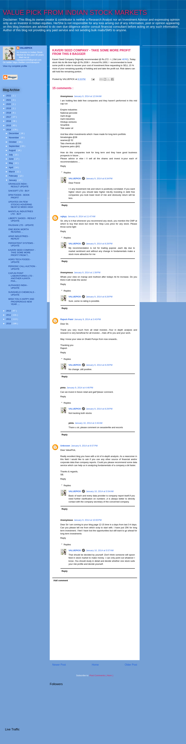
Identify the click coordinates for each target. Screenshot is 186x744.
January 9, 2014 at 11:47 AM (81, 216)
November (14, 137)
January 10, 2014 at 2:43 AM (88, 423)
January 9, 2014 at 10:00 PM (88, 520)
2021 (9, 100)
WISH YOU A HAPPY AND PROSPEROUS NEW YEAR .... (21, 301)
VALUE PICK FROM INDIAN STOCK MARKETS (75, 12)
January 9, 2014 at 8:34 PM (99, 178)
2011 (9, 319)
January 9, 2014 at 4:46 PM (80, 387)
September (14, 146)
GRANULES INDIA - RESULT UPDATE (18, 185)
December (14, 133)
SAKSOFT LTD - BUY (18, 190)
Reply (63, 166)
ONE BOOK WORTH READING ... (18, 230)
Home (95, 664)
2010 (9, 323)
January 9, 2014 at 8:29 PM (99, 365)
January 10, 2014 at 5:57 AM (99, 550)
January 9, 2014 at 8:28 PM (99, 243)
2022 (9, 95)
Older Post (131, 664)
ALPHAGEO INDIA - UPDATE (18, 286)
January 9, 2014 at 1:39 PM (87, 272)
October (13, 142)
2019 (9, 108)
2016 (9, 121)
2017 (9, 117)
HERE (125, 59)
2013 (9, 310)
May (11, 163)
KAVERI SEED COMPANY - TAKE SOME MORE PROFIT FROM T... (21, 252)
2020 (9, 104)
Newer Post (59, 664)
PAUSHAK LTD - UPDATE (21, 225)
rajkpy (63, 216)
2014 (9, 129)
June (11, 159)
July (11, 154)
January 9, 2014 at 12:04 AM (87, 96)
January (13, 180)
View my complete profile (15, 66)
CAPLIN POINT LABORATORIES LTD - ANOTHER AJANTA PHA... (20, 277)
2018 (9, 112)
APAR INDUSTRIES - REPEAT (18, 237)
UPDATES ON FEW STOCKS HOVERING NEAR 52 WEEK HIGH (20, 204)
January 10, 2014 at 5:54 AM (99, 491)
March (12, 171)
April (11, 167)
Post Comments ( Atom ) (101, 675)
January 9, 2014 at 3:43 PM (87, 319)
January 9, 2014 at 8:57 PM (84, 445)
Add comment (60, 580)
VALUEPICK (75, 178)
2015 (9, 125)
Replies (67, 172)
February (13, 176)
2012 (9, 315)
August (12, 150)
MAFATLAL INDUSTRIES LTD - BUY (20, 212)
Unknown (65, 445)
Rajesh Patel (66, 319)
